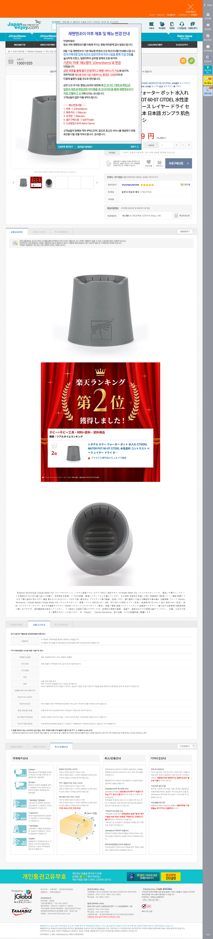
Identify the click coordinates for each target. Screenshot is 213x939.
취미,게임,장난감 (52, 51)
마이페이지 (171, 14)
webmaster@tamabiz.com (59, 913)
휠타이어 (76, 22)
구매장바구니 (183, 14)
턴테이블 (65, 22)
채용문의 (44, 892)
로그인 (151, 14)
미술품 (83, 22)
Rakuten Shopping (34, 51)
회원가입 (160, 14)
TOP (208, 935)
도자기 (89, 22)
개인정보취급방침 (66, 889)
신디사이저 (114, 22)
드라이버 (96, 22)
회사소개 (44, 889)
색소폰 (103, 22)
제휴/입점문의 (55, 892)
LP (71, 22)
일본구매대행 (18, 51)
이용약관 (53, 889)
